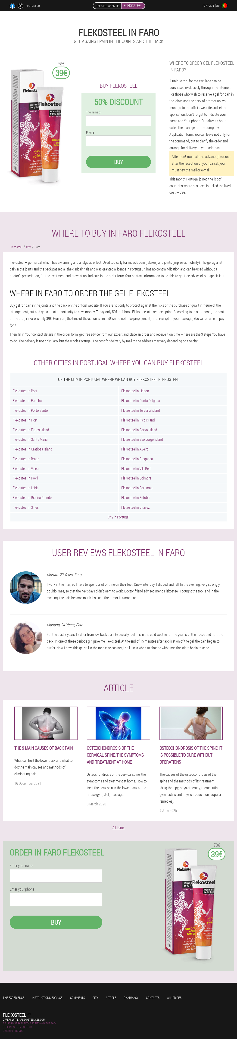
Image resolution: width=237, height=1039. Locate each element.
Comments (77, 997)
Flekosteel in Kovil (25, 478)
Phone (90, 132)
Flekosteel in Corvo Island (139, 429)
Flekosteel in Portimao (137, 487)
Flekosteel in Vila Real (136, 468)
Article (111, 997)
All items (118, 827)
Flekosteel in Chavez (135, 507)
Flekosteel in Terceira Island (140, 410)
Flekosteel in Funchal (27, 400)
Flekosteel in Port (25, 390)
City (95, 997)
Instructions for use (47, 997)
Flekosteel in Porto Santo (30, 410)
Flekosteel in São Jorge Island (142, 439)
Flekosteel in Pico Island (138, 420)
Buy (118, 162)
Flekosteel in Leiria (25, 487)
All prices (174, 997)
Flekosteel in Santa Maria (30, 439)
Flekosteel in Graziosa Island (32, 449)
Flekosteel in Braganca (137, 458)
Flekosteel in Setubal (135, 497)
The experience (13, 997)
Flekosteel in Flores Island (31, 429)
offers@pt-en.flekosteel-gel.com (24, 1019)
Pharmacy (131, 997)
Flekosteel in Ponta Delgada (140, 400)
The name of (93, 112)
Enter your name (21, 865)
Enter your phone (22, 889)
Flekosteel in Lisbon (135, 390)
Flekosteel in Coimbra (136, 478)
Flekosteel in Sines (26, 507)
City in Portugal (118, 517)
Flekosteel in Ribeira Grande (32, 497)
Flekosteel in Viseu (26, 468)
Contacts (152, 997)
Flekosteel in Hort (25, 420)
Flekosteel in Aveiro (135, 449)
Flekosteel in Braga (26, 458)
